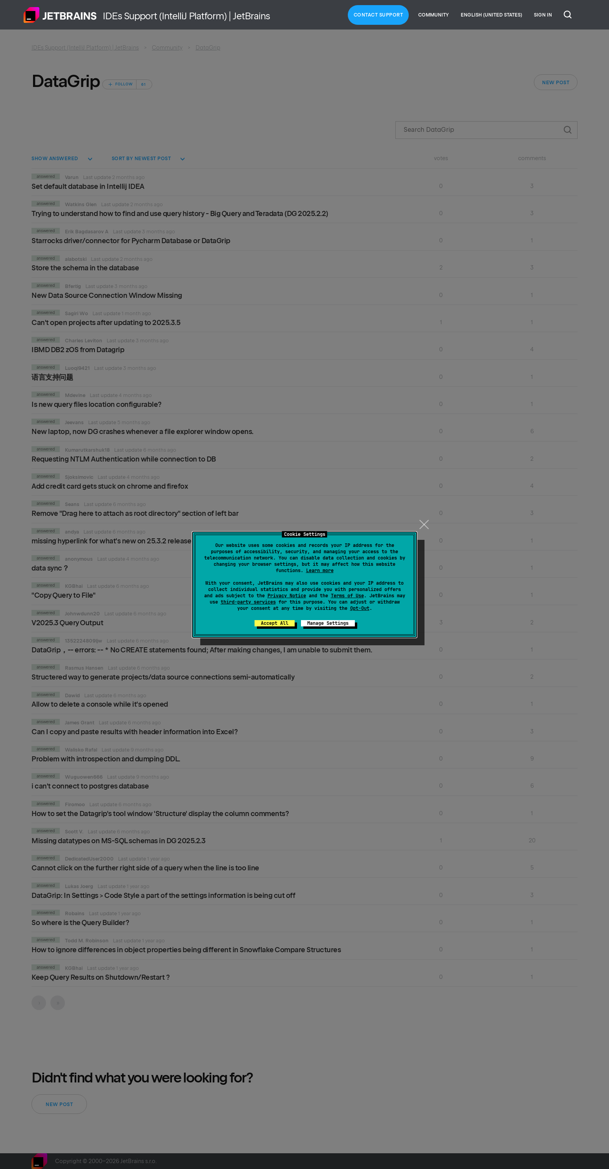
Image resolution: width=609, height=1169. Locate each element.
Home (60, 15)
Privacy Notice (287, 596)
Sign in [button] (543, 15)
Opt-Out (359, 608)
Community (433, 15)
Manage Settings (328, 623)
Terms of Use (347, 596)
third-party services (248, 602)
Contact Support (378, 15)
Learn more (320, 570)
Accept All (274, 623)
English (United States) (491, 15)
